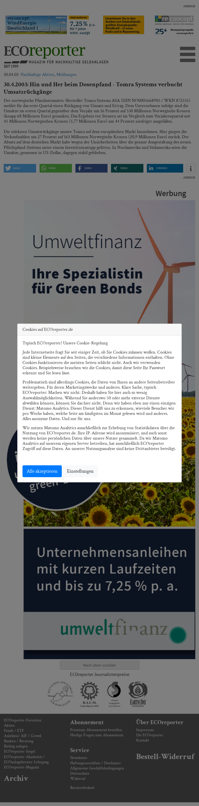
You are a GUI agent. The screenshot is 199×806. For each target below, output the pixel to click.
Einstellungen (80, 471)
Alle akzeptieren (42, 471)
